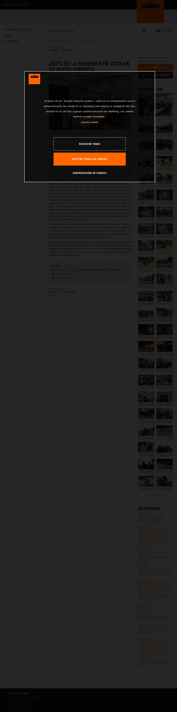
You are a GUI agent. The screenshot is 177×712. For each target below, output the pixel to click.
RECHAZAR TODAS (89, 143)
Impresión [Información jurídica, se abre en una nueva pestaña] (94, 122)
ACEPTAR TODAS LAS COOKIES (90, 159)
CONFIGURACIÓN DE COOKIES (90, 173)
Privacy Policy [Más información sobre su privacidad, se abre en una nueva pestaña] (86, 122)
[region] (89, 126)
